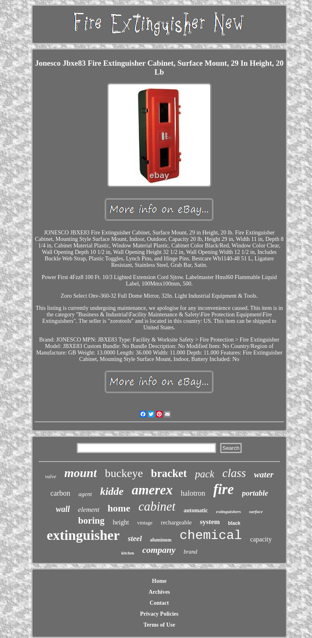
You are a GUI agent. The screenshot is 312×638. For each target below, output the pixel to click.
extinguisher (83, 535)
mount (80, 472)
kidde (112, 491)
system (210, 522)
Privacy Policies (159, 614)
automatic (196, 510)
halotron (193, 493)
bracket (169, 473)
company (159, 550)
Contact (159, 603)
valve (50, 476)
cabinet (157, 506)
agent (85, 494)
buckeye (124, 473)
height (121, 522)
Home (159, 581)
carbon (60, 493)
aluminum (160, 540)
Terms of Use (159, 625)
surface (256, 511)
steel (135, 538)
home (119, 508)
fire (223, 489)
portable (255, 493)
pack (204, 473)
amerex (152, 490)
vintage (144, 523)
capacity (261, 539)
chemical (211, 535)
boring (91, 521)
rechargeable (176, 522)
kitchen (127, 553)
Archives (159, 592)
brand (190, 552)
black (234, 523)
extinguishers (228, 511)
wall (62, 509)
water (263, 474)
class (234, 472)
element (89, 509)
